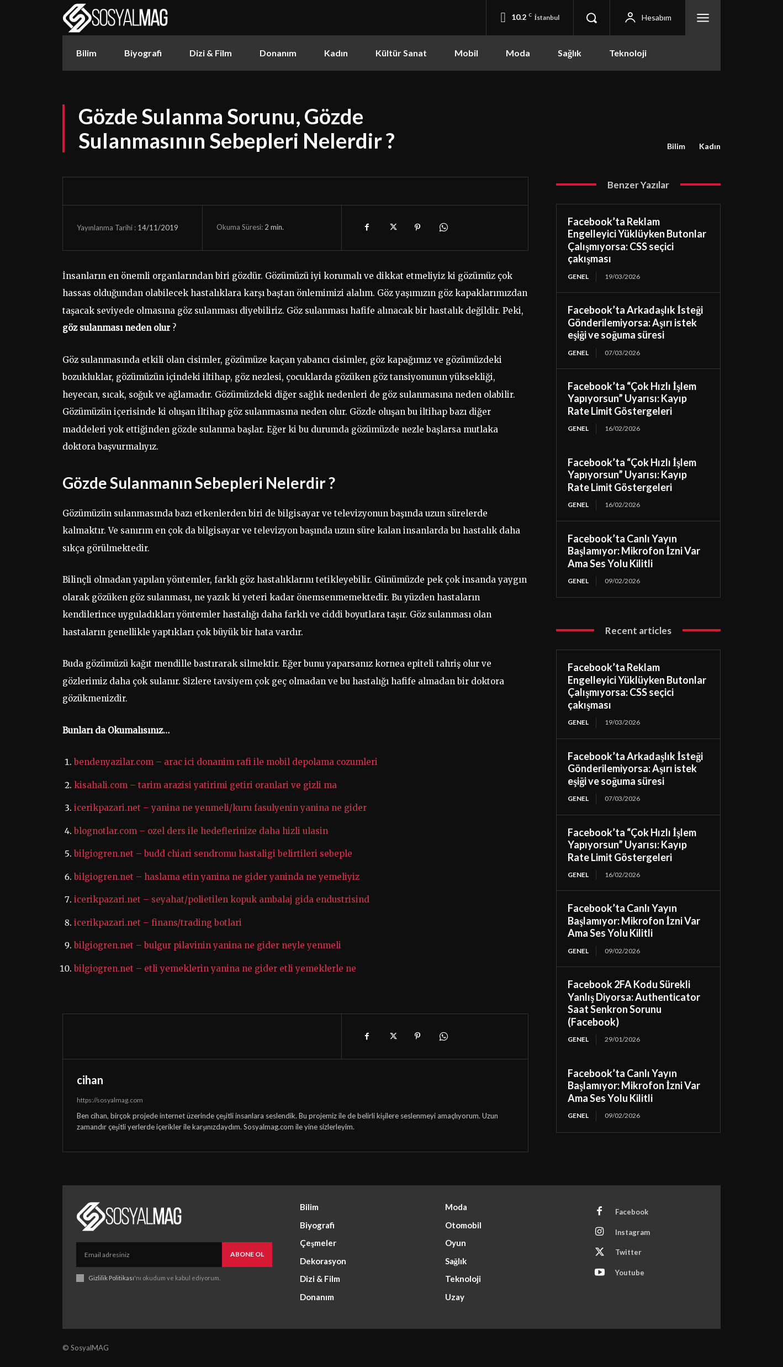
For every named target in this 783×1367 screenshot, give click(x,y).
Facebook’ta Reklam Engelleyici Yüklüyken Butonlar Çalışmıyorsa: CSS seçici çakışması (637, 240)
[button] (591, 17)
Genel (578, 276)
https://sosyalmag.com (110, 1100)
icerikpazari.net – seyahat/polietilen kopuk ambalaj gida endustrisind (221, 899)
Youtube (629, 1273)
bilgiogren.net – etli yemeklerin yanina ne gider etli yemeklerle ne (215, 968)
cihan (90, 1079)
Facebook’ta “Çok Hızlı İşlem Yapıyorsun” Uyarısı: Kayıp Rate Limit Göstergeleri (632, 398)
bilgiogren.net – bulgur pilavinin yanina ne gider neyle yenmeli (207, 945)
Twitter (628, 1252)
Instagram (632, 1232)
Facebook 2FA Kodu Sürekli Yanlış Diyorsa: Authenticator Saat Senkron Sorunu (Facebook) (634, 1003)
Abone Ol (247, 1254)
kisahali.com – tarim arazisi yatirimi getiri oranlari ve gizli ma (205, 785)
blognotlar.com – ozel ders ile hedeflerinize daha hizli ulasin (201, 831)
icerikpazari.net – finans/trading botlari (158, 922)
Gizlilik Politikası (111, 1277)
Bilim (676, 146)
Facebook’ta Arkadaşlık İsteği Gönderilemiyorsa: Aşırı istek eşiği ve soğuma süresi (635, 322)
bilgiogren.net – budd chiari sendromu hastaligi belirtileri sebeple (213, 853)
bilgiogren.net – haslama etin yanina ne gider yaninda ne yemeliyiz (216, 877)
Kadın (710, 146)
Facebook (631, 1211)
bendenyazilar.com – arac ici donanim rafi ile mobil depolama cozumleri (226, 762)
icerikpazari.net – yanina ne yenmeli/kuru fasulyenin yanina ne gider (220, 808)
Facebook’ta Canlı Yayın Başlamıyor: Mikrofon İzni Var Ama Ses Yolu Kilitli (634, 550)
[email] (149, 1254)
